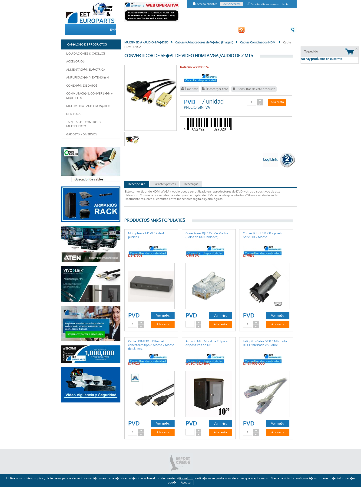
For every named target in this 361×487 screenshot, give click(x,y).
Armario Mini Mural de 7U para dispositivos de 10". (206, 343)
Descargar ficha (215, 89)
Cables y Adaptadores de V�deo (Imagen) (204, 42)
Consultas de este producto (253, 89)
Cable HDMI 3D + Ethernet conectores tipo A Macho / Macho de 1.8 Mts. (151, 344)
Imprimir (189, 89)
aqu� (172, 482)
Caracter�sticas (164, 184)
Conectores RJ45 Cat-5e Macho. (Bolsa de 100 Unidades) (207, 235)
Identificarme (232, 4)
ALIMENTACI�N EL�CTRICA (85, 69)
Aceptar (186, 482)
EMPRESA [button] (116, 29)
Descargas (191, 184)
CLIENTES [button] (181, 29)
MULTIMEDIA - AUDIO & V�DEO (88, 106)
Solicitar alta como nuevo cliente (267, 4)
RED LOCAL (74, 114)
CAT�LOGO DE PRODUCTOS (149, 29)
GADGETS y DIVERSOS (81, 134)
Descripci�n (136, 184)
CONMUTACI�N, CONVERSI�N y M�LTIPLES (89, 96)
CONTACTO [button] (201, 29)
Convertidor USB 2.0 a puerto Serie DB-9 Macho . (263, 235)
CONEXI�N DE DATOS (81, 85)
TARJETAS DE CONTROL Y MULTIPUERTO (83, 124)
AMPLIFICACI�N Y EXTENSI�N (87, 77)
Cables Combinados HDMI (258, 42)
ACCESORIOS (75, 61)
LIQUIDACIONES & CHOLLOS (85, 53)
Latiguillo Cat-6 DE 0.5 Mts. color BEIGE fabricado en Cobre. (265, 343)
